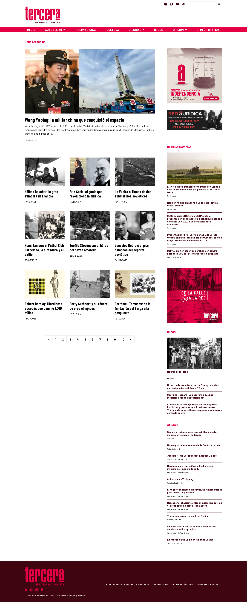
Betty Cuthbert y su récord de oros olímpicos (89, 306)
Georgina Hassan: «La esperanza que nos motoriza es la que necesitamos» (190, 396)
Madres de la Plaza (177, 371)
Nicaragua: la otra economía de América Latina (193, 445)
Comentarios (160, 584)
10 (122, 339)
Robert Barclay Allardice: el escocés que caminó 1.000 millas (44, 308)
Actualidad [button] (54, 29)
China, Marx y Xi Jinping (180, 479)
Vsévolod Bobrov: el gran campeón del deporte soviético (132, 250)
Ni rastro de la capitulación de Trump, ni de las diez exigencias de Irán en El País (193, 386)
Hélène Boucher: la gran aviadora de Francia (41, 193)
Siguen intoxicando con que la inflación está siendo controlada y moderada (192, 433)
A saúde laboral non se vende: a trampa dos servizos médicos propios (191, 528)
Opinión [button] (178, 29)
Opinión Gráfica (208, 29)
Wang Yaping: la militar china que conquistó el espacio (74, 120)
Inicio (31, 29)
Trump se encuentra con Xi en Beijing (188, 516)
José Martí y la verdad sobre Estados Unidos (192, 455)
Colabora (127, 584)
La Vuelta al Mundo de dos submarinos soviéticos (133, 193)
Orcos (170, 378)
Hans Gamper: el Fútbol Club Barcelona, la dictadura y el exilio (44, 250)
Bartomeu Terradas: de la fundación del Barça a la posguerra (132, 308)
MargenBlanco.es (40, 595)
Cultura (112, 29)
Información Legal (183, 584)
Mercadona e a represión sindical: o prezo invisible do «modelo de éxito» (190, 467)
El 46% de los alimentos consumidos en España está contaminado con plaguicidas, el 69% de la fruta (193, 189)
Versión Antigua (207, 584)
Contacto (112, 584)
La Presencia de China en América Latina (190, 539)
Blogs (158, 29)
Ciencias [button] (135, 29)
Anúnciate (142, 584)
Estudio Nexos (68, 595)
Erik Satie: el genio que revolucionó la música (86, 193)
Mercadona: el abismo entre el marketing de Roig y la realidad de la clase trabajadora (194, 504)
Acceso (81, 595)
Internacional (86, 29)
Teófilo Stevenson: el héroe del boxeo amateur (89, 247)
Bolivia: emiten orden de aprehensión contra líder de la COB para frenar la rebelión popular (192, 252)
